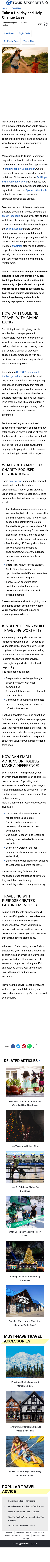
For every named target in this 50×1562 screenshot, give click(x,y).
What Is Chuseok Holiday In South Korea (26, 1506)
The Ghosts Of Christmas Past (21, 1526)
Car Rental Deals (11, 41)
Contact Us (26, 1535)
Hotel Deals (8, 33)
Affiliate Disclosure (12, 1535)
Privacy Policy (38, 1532)
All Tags (26, 1539)
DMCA (44, 1535)
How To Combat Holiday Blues (25, 1146)
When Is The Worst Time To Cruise (23, 1512)
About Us (9, 1532)
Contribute (20, 1532)
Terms (28, 1532)
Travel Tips (28, 41)
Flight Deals (24, 33)
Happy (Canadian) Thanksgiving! (22, 1501)
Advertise (36, 1535)
